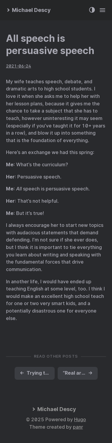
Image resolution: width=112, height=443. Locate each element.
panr (78, 427)
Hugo (80, 419)
